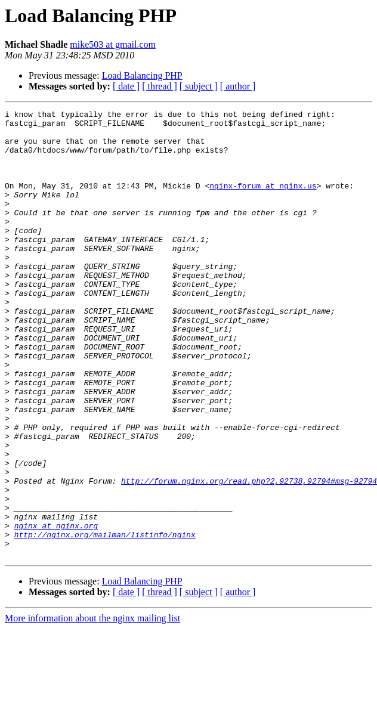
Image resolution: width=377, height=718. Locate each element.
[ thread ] (159, 86)
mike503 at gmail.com (113, 44)
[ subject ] (199, 86)
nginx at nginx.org (56, 609)
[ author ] (238, 86)
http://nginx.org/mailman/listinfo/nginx (105, 620)
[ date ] (126, 86)
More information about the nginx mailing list (92, 707)
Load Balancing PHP (142, 75)
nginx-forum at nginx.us (262, 201)
